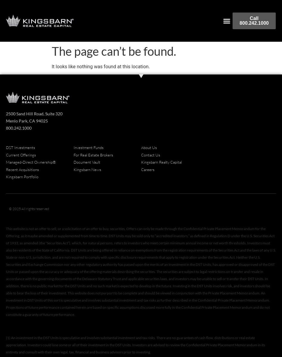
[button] (227, 21)
